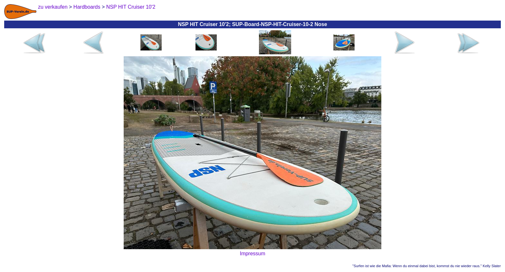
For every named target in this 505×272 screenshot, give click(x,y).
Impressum (252, 253)
